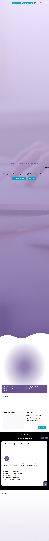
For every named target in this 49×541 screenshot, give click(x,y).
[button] (45, 3)
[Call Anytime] (35, 3)
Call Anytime (39, 2)
